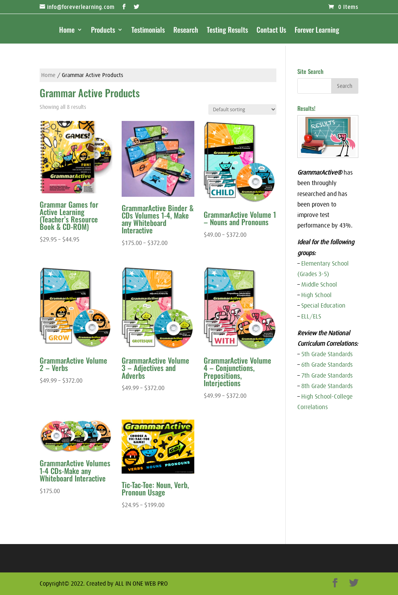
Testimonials (148, 31)
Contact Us (271, 31)
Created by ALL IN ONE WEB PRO (127, 583)
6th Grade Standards (327, 364)
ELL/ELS (311, 316)
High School (316, 294)
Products (103, 31)
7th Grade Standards (327, 375)
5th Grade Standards (327, 353)
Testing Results (227, 31)
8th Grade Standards (327, 385)
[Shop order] (242, 109)
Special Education (323, 305)
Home (67, 31)
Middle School (319, 284)
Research (185, 31)
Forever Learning (317, 31)
